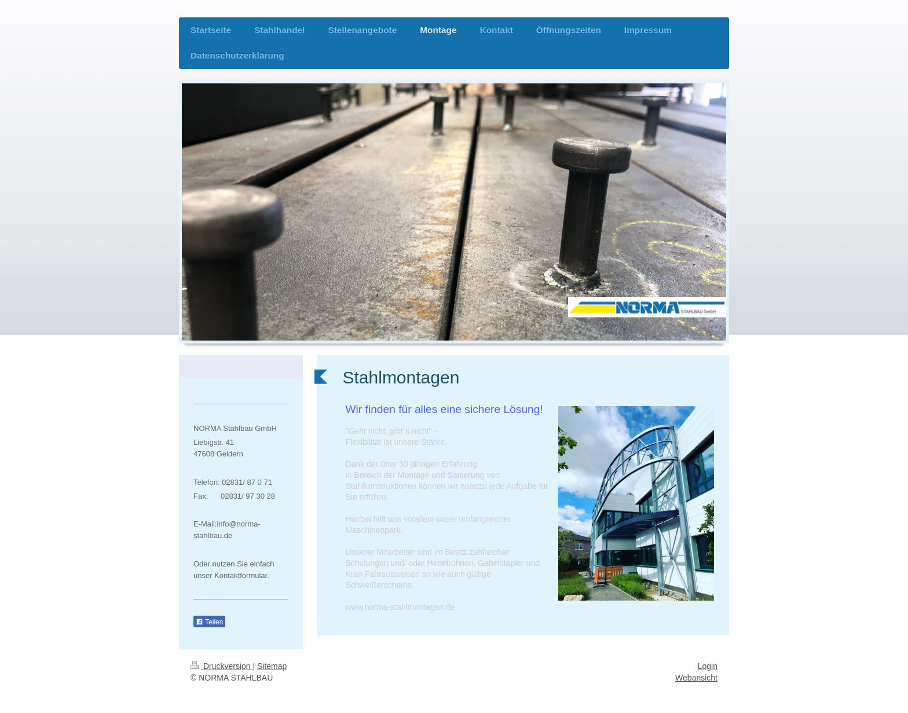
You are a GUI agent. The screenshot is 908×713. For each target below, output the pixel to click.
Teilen (209, 622)
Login (707, 666)
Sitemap (272, 666)
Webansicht (696, 677)
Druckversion (221, 666)
